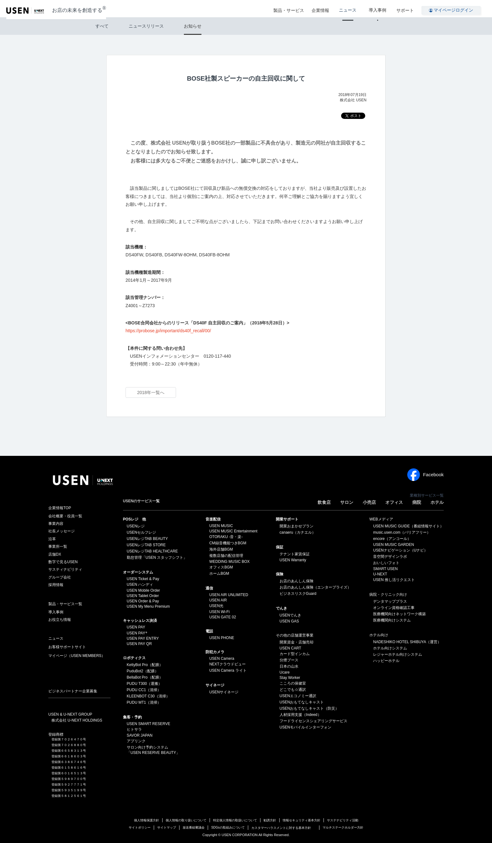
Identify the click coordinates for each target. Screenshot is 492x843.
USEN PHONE (221, 638)
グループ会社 (59, 577)
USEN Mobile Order (143, 590)
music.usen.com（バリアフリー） (401, 532)
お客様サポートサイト (67, 647)
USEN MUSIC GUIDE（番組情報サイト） (408, 526)
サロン (346, 502)
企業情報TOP (59, 508)
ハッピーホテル (386, 661)
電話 (209, 631)
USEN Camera (221, 658)
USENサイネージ (223, 692)
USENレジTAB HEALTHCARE (152, 551)
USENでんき (290, 615)
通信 (209, 588)
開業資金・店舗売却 (296, 642)
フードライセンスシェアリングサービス (313, 721)
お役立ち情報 (59, 619)
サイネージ (215, 685)
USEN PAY (136, 627)
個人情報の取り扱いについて (186, 820)
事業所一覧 (57, 546)
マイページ (76, 656)
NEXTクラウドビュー (227, 664)
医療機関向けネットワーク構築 (399, 614)
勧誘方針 (270, 820)
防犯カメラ (215, 652)
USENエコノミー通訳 (298, 696)
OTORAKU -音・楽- (226, 537)
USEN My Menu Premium (148, 606)
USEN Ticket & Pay (143, 579)
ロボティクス (134, 658)
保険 (279, 574)
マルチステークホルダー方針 (343, 827)
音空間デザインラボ (390, 556)
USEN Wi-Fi (219, 612)
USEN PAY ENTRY (143, 638)
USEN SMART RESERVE (148, 724)
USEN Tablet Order (143, 596)
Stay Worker (290, 677)
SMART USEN (385, 569)
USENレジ (136, 526)
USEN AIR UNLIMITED (228, 595)
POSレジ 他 (134, 519)
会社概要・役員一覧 (65, 516)
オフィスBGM (221, 567)
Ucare (285, 672)
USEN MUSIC (221, 526)
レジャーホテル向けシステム (397, 654)
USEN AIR (218, 600)
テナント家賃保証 (295, 554)
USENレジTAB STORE (146, 545)
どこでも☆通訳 (293, 689)
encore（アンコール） (392, 538)
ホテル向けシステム (390, 648)
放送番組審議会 (194, 827)
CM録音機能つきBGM (227, 543)
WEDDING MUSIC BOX (229, 561)
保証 (279, 547)
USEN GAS (289, 621)
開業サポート (287, 519)
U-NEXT (380, 574)
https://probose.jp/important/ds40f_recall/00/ (168, 330)
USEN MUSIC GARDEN (393, 544)
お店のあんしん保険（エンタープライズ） (315, 587)
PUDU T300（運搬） (144, 683)
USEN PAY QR (139, 644)
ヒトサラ (134, 729)
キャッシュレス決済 (140, 620)
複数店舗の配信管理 (226, 555)
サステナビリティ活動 (342, 820)
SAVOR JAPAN (139, 735)
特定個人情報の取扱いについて (235, 820)
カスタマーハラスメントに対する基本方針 (281, 828)
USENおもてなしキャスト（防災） (309, 708)
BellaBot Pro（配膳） (145, 677)
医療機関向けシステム (392, 620)
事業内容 (55, 523)
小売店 (369, 502)
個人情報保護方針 (146, 820)
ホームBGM (219, 573)
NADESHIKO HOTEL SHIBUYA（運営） (407, 642)
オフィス (394, 502)
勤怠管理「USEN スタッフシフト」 (157, 557)
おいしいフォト (386, 563)
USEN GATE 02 (222, 617)
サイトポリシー (140, 827)
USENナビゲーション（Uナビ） (400, 550)
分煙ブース (289, 660)
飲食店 (324, 502)
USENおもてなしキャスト (302, 702)
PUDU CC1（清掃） (144, 690)
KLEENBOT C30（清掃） (148, 696)
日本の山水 (289, 666)
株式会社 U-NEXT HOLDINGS (76, 720)
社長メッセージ (61, 531)
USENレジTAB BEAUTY (147, 538)
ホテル (437, 502)
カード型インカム (295, 654)
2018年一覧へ (150, 392)
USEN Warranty (293, 560)
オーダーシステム (138, 572)
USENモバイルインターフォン (305, 727)
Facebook (425, 474)
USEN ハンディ (140, 584)
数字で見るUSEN (63, 562)
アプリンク (136, 741)
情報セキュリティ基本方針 (301, 820)
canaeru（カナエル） (298, 532)
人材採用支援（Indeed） (300, 714)
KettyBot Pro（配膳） (145, 665)
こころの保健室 (293, 683)
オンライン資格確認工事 (393, 608)
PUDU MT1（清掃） (144, 702)
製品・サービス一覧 (65, 604)
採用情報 (55, 585)
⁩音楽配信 (213, 519)
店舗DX (54, 554)
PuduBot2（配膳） (142, 671)
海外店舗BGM (221, 549)
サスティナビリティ (65, 569)
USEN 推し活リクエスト (394, 580)
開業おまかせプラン (296, 526)
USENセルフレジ (141, 532)
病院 (416, 502)
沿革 (52, 539)
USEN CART (290, 648)
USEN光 (216, 606)
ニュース (355, 8)
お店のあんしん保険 (296, 581)
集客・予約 (132, 717)
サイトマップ (166, 827)
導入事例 (380, 8)
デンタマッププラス (390, 601)
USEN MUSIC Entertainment (233, 531)
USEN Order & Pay (143, 601)
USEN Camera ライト (228, 670)
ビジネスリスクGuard (298, 593)
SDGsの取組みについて (228, 827)
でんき (281, 608)
